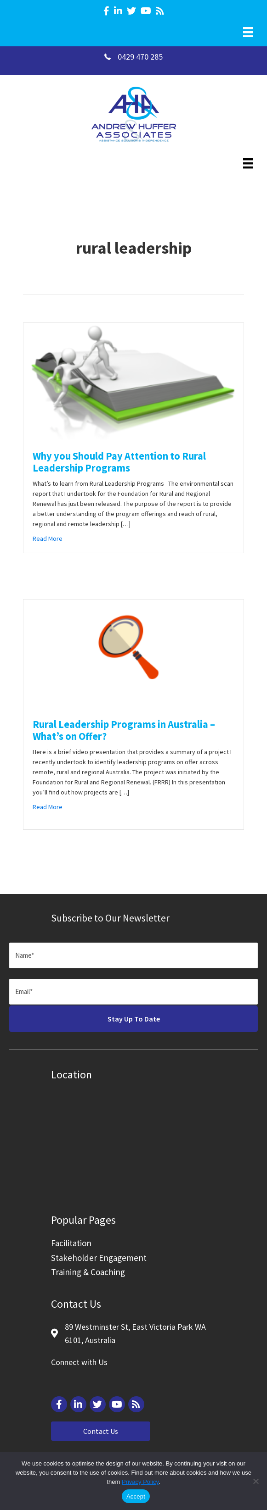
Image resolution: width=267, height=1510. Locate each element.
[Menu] (248, 32)
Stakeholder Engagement (99, 1257)
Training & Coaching (88, 1271)
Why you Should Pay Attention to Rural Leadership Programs (119, 462)
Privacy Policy (140, 1481)
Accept (135, 1496)
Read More (47, 538)
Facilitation (71, 1243)
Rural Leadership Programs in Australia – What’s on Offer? (124, 730)
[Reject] (255, 1481)
